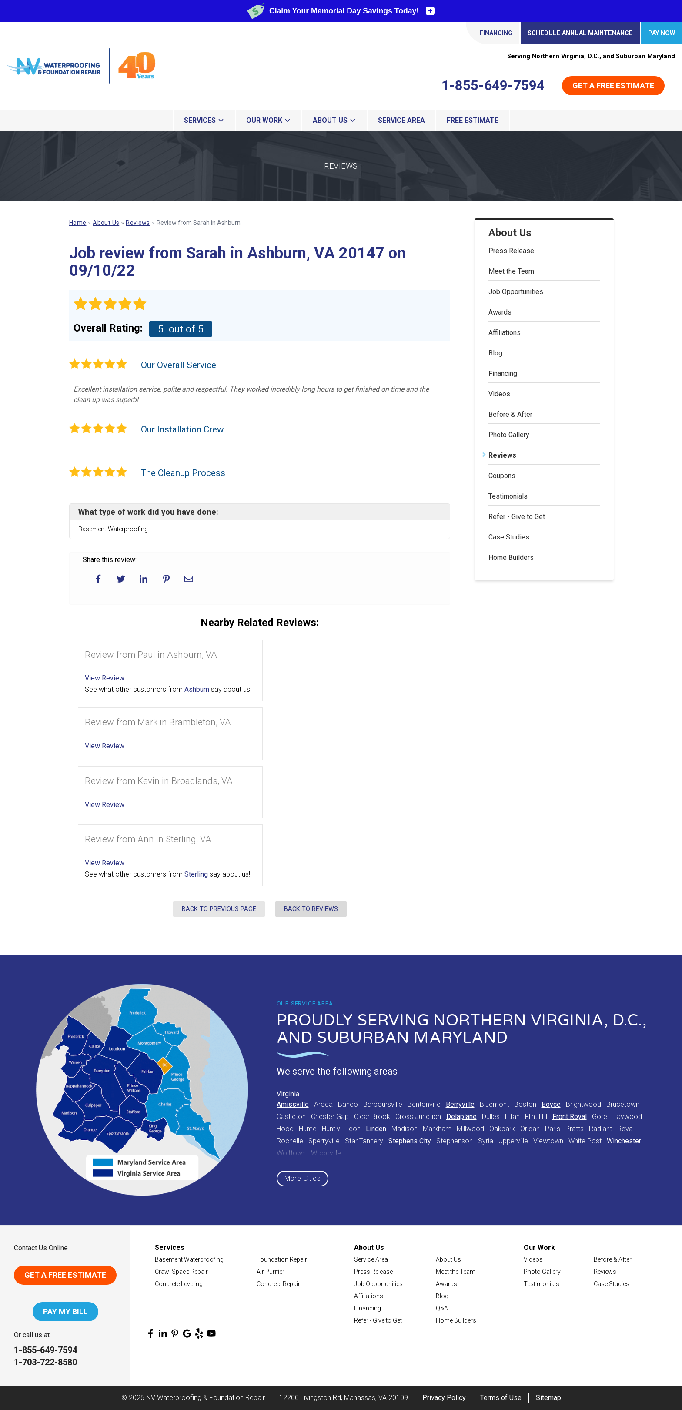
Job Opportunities (515, 292)
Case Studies (508, 537)
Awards (500, 312)
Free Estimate (472, 120)
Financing (496, 33)
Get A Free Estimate (65, 1274)
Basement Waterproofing (189, 1259)
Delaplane (461, 1116)
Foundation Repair (282, 1259)
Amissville (293, 1104)
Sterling (196, 874)
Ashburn (196, 689)
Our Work (268, 120)
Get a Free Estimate (613, 85)
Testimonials (508, 496)
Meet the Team (511, 271)
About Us (334, 120)
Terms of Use (501, 1397)
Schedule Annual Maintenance (580, 33)
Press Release (511, 251)
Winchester (624, 1141)
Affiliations (504, 332)
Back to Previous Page (219, 909)
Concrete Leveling (179, 1283)
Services (204, 120)
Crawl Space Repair (181, 1271)
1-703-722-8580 (45, 1362)
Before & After (510, 414)
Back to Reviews (311, 909)
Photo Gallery (508, 435)
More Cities (302, 1178)
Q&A (442, 1308)
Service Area (401, 120)
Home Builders (511, 557)
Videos (499, 394)
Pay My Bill (65, 1311)
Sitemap (548, 1397)
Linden (376, 1129)
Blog (495, 353)
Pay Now (661, 33)
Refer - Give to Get (516, 516)
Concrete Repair (278, 1283)
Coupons (501, 476)
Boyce (551, 1104)
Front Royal (569, 1116)
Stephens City (409, 1141)
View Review (104, 678)
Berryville (460, 1104)
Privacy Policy (444, 1397)
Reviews (502, 455)
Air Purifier (270, 1271)
